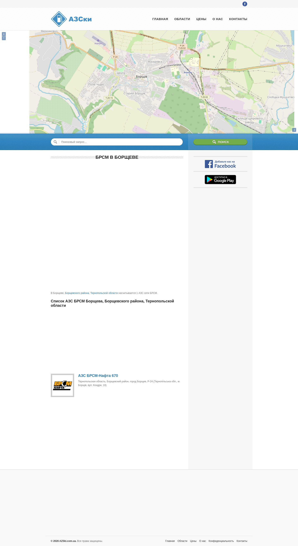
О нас (218, 19)
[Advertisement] (117, 193)
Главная (160, 19)
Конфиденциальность (221, 541)
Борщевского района (77, 293)
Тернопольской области (104, 293)
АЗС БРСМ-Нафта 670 (98, 376)
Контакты (238, 19)
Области (182, 19)
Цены (201, 19)
